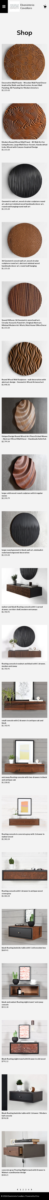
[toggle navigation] (4, 6)
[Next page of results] (31, 1189)
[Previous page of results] (17, 1189)
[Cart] (45, 7)
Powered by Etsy (32, 1196)
